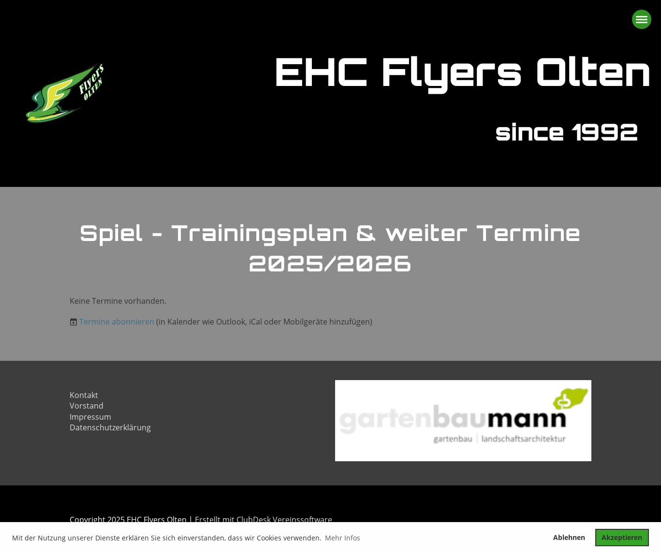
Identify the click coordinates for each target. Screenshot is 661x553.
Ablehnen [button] (569, 537)
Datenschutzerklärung (110, 427)
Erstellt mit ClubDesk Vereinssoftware (263, 519)
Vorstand (86, 405)
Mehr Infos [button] (342, 537)
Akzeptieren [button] (622, 537)
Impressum (90, 416)
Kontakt (84, 395)
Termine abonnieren (116, 321)
